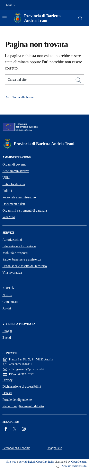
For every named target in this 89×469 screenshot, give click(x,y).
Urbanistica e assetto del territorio (24, 266)
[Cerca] (78, 80)
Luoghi (7, 331)
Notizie (7, 295)
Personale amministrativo (19, 197)
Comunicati (10, 301)
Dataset (7, 393)
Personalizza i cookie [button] (16, 448)
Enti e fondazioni (13, 184)
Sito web (11, 461)
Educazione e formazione (19, 246)
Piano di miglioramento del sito (23, 406)
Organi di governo (14, 164)
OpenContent (79, 461)
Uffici (6, 177)
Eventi (6, 337)
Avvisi (6, 308)
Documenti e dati (13, 204)
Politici (7, 190)
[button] (11, 5)
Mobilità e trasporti (15, 253)
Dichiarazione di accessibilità (21, 386)
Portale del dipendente (17, 399)
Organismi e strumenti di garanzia (24, 210)
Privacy (7, 380)
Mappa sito (54, 448)
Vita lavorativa (12, 272)
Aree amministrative (15, 171)
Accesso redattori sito (74, 466)
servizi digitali (27, 461)
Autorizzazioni (12, 239)
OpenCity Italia (45, 461)
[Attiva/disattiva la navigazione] (4, 17)
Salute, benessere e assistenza (21, 259)
